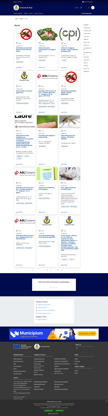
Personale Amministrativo (19, 371)
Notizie (76, 359)
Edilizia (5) (86, 39)
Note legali (56, 386)
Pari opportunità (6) (87, 48)
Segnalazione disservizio (39, 384)
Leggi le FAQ (37, 386)
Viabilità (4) (86, 71)
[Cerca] (92, 7)
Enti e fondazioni (17, 366)
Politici (15, 368)
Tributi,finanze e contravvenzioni (62, 363)
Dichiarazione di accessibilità (61, 389)
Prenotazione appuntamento (40, 382)
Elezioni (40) (86, 42)
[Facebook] (80, 8)
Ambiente (56, 366)
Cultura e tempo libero (39, 361)
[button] (54, 413)
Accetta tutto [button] (48, 410)
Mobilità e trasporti (38, 374)
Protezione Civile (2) (87, 53)
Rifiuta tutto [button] (59, 410)
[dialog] (54, 408)
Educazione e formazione (60, 359)
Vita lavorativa (37, 364)
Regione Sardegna (17, 2)
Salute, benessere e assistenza (61, 368)
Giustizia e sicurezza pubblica (61, 361)
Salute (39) (86, 57)
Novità (21, 18)
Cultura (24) (86, 36)
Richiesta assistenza (38, 389)
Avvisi (18, 43)
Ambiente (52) (87, 28)
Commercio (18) (87, 30)
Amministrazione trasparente (61, 382)
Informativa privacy (58, 384)
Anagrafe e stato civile (39, 359)
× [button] (106, 401)
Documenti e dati (17, 373)
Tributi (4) (86, 65)
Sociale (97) (86, 60)
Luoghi (76, 370)
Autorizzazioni (57, 371)
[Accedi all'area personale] (87, 1)
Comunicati (77, 361)
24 (57, 270)
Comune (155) (87, 33)
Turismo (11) (86, 68)
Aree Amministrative (18, 361)
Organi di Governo (17, 359)
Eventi (76, 373)
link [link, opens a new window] (67, 407)
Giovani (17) (86, 45)
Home (16, 18)
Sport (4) (86, 63)
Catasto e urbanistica (39, 370)
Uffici (14, 364)
